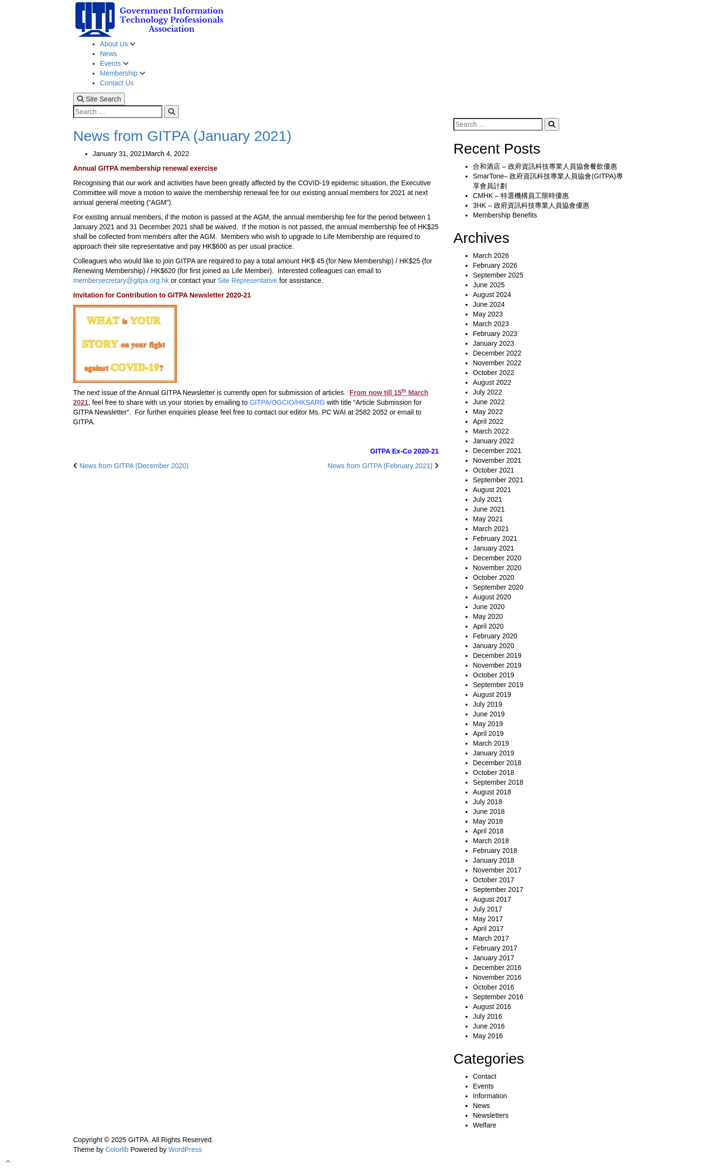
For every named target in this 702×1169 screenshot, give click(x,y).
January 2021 (493, 548)
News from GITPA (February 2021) (380, 466)
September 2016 (498, 997)
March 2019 (491, 743)
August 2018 (492, 792)
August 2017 (492, 899)
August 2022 (492, 382)
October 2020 (493, 577)
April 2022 (488, 421)
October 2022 (493, 372)
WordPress (185, 1149)
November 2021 (497, 460)
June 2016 (489, 1026)
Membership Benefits (505, 215)
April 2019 (488, 733)
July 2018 (487, 802)
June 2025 (489, 285)
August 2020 (492, 597)
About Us (115, 44)
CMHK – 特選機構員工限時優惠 (521, 195)
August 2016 (492, 1006)
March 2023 (491, 324)
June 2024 (489, 304)
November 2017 (497, 870)
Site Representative (247, 280)
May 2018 (488, 821)
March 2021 (491, 529)
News (108, 54)
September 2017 (498, 889)
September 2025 (498, 275)
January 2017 (493, 958)
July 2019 (487, 704)
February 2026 (495, 265)
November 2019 (497, 665)
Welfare (484, 1125)
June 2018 (489, 811)
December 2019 (497, 655)
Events (111, 63)
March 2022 (491, 431)
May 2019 (488, 724)
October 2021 (493, 470)
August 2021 (492, 490)
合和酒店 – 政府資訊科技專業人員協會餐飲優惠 (545, 166)
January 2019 (493, 753)
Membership (119, 73)
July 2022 (487, 392)
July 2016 (487, 1016)
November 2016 (497, 977)
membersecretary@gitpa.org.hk (121, 280)
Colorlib (116, 1149)
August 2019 (492, 694)
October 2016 (493, 987)
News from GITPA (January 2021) (182, 136)
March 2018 (491, 841)
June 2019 (489, 714)
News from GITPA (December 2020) (134, 466)
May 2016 (488, 1036)
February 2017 (495, 948)
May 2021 (488, 519)
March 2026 (491, 255)
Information (490, 1096)
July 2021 (487, 499)
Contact (484, 1076)
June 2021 (489, 509)
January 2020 (493, 646)
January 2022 (493, 441)
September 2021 (498, 480)
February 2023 (495, 333)
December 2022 (497, 353)
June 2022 (489, 402)
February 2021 (495, 538)
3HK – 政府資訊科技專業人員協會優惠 (531, 205)
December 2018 (497, 763)
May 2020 (488, 616)
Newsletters (490, 1115)
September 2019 (498, 685)
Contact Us (117, 83)
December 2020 (497, 558)
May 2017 (488, 919)
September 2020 (498, 587)
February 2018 (495, 850)
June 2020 (489, 607)
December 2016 (497, 967)
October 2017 (493, 880)
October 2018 (493, 772)
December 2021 (497, 451)
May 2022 (488, 412)
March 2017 (491, 938)
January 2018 (493, 860)
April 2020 (488, 626)
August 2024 (492, 294)
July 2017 (487, 909)
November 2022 (497, 363)
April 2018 (488, 831)
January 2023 (493, 343)
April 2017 (488, 928)
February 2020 (495, 636)
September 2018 (498, 782)
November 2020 (497, 568)
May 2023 (488, 314)
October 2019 (493, 675)
